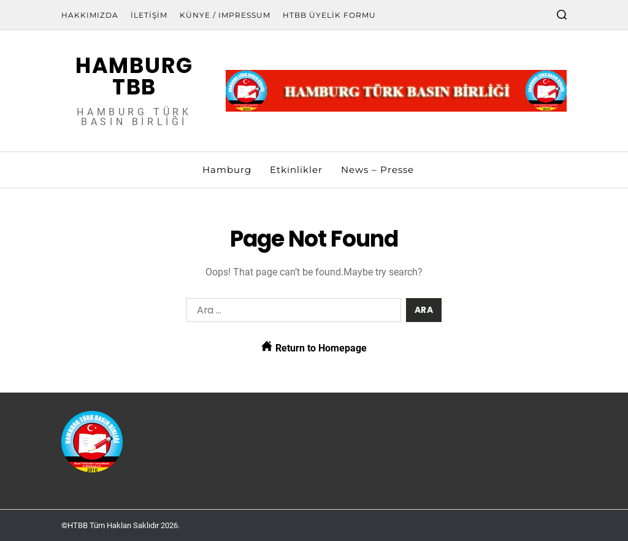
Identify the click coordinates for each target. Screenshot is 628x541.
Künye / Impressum (225, 15)
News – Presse (377, 169)
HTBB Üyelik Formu (329, 15)
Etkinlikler (296, 169)
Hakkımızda (89, 15)
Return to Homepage (314, 347)
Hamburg (226, 169)
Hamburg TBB (134, 76)
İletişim (149, 15)
